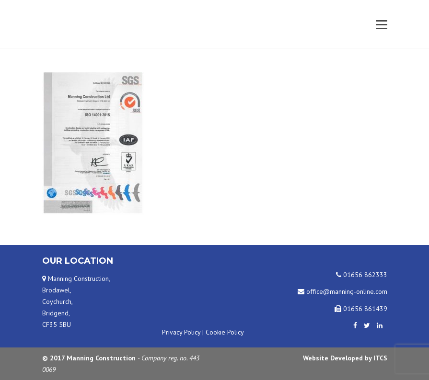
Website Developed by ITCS (345, 358)
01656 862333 (361, 274)
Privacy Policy (181, 332)
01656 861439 (361, 308)
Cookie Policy (225, 332)
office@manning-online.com (342, 291)
